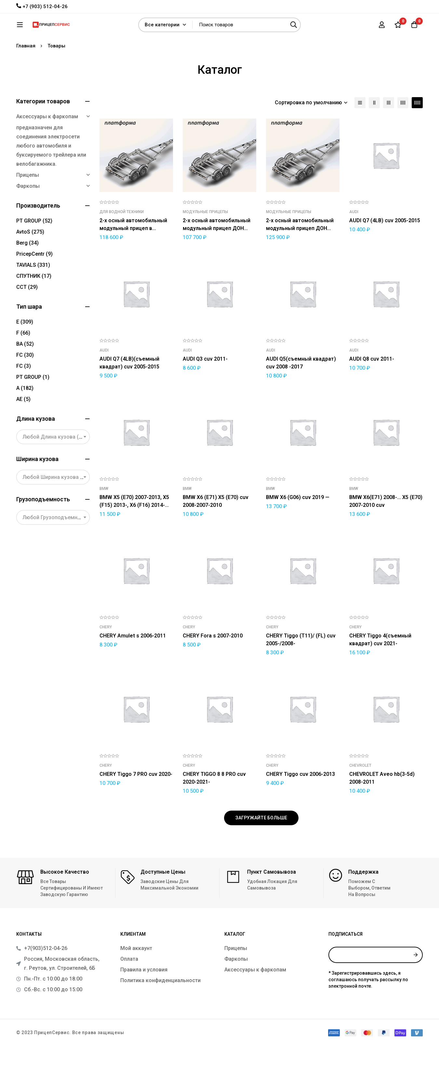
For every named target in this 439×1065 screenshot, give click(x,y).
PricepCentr (34, 273)
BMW (104, 508)
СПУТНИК (33, 295)
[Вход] (382, 27)
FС (23, 385)
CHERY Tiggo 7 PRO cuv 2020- (136, 793)
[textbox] (53, 456)
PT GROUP (34, 240)
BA (25, 363)
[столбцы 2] (374, 121)
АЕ (23, 418)
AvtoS (30, 251)
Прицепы (27, 194)
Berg (27, 262)
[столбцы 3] (388, 121)
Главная (25, 65)
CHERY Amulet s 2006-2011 (133, 655)
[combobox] (53, 456)
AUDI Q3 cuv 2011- (205, 378)
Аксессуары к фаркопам (47, 136)
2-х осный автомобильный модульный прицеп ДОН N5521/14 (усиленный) (300, 247)
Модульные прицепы (205, 231)
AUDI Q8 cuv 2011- (371, 378)
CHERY (106, 646)
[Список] (360, 121)
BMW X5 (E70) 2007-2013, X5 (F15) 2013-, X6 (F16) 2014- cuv (134, 524)
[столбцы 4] (402, 121)
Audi (353, 231)
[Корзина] (414, 27)
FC (25, 374)
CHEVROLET (360, 784)
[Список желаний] (398, 27)
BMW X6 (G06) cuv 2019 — (297, 516)
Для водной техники (122, 231)
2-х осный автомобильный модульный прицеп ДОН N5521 (216, 247)
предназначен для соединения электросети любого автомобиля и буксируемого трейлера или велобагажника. (51, 165)
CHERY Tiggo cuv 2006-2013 (300, 793)
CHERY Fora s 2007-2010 (213, 655)
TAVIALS (33, 284)
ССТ (27, 306)
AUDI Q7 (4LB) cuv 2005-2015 (384, 240)
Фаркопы (28, 205)
